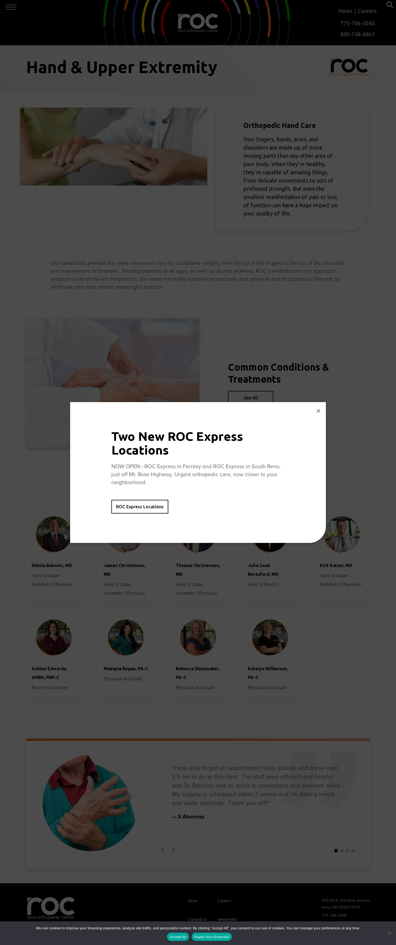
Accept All (178, 937)
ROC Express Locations (140, 506)
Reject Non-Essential (211, 937)
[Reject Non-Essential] (389, 933)
